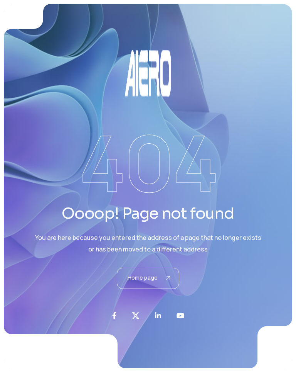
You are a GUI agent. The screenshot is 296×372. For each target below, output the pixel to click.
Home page (149, 277)
